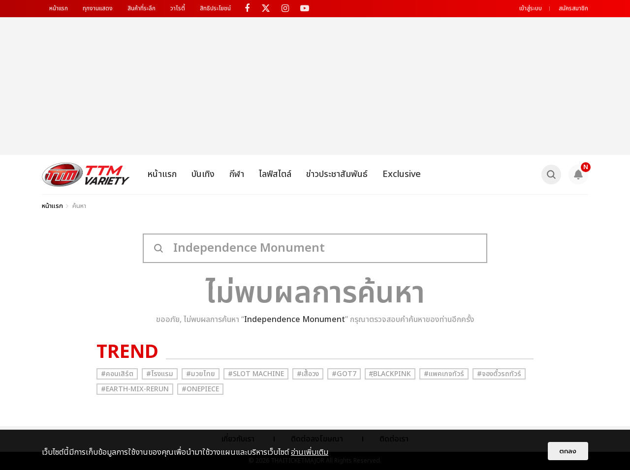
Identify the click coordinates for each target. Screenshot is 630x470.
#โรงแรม (159, 374)
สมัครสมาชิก (573, 8)
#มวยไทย (200, 374)
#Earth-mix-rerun (135, 389)
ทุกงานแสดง (98, 8)
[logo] (86, 174)
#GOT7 (344, 374)
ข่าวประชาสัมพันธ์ (337, 174)
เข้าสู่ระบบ (530, 8)
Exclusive (401, 174)
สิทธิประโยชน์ (215, 8)
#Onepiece (200, 389)
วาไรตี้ (177, 8)
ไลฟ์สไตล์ (275, 174)
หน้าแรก (58, 8)
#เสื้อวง (308, 374)
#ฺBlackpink (390, 374)
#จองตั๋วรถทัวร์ (499, 374)
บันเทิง (203, 174)
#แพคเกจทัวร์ (444, 374)
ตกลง (568, 451)
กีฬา (236, 174)
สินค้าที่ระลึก (141, 8)
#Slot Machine (256, 374)
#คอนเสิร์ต (117, 374)
